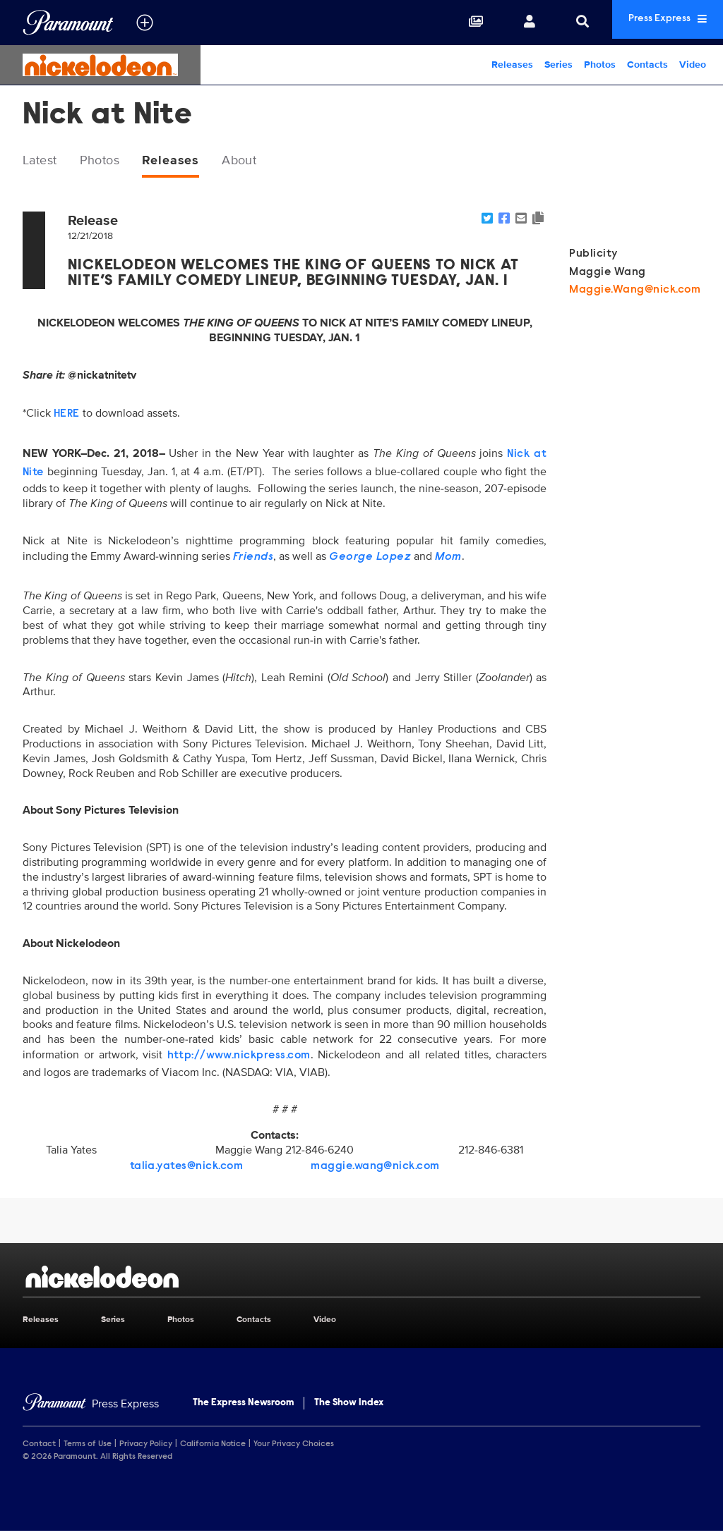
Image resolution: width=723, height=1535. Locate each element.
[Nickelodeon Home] (100, 65)
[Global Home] (68, 22)
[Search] (552, 22)
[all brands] (145, 22)
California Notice (213, 1447)
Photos (600, 65)
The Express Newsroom (243, 1406)
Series (558, 65)
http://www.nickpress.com (239, 1058)
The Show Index (348, 1406)
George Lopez (370, 559)
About (261, 161)
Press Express (652, 22)
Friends (253, 559)
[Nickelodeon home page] (361, 1279)
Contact (39, 1447)
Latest (43, 161)
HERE (67, 416)
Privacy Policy (145, 1447)
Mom (448, 559)
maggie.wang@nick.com (375, 1169)
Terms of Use (88, 1447)
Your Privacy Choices (293, 1447)
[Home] (91, 1407)
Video (692, 65)
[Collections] (445, 22)
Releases (512, 65)
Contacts (647, 65)
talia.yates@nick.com (187, 1169)
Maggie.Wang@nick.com (634, 292)
